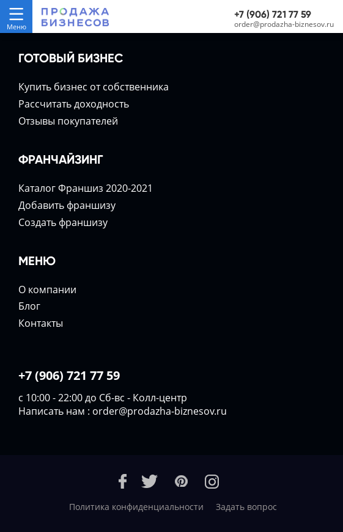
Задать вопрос (246, 506)
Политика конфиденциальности (136, 506)
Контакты (40, 323)
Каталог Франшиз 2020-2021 (85, 188)
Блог (29, 306)
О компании (47, 289)
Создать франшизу (63, 222)
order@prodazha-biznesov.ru (284, 24)
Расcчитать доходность (73, 104)
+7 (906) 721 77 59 (272, 14)
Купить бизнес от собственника (93, 86)
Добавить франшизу (67, 205)
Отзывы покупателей (68, 121)
